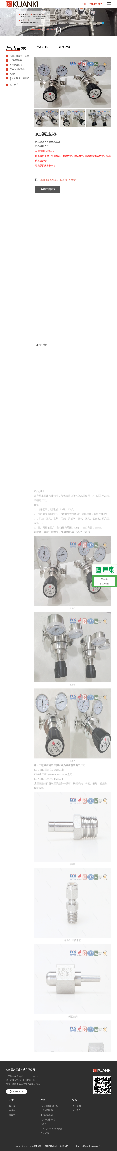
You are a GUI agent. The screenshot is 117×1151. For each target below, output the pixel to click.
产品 (43, 1100)
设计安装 (14, 85)
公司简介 (13, 1106)
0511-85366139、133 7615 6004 (61, 179)
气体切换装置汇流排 (19, 56)
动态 (74, 1100)
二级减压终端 (16, 60)
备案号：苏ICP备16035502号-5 (88, 1146)
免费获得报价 (51, 189)
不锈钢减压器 (16, 65)
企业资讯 (76, 1110)
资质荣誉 (13, 1115)
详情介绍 (64, 47)
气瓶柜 (13, 74)
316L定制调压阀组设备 (19, 79)
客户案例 (76, 1106)
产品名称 (42, 47)
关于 (11, 1100)
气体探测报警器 (17, 69)
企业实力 (13, 1110)
